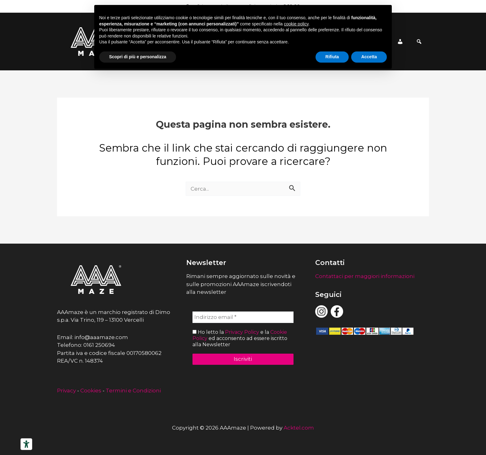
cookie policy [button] (296, 23)
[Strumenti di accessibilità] (26, 444)
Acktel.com (299, 428)
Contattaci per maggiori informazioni (364, 276)
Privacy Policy (242, 332)
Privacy (66, 390)
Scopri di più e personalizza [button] (137, 56)
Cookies (90, 390)
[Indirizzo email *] (243, 317)
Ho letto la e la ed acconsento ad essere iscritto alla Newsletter (239, 338)
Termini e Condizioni (133, 390)
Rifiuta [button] (332, 56)
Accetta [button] (369, 56)
